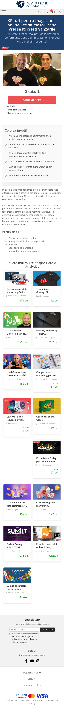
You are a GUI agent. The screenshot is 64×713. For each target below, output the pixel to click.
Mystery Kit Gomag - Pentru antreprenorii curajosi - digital (46, 332)
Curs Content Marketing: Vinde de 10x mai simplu (16, 332)
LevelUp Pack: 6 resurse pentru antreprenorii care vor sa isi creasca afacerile (16, 418)
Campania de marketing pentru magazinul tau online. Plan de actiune (46, 374)
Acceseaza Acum (32, 99)
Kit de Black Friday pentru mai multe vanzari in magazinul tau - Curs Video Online (46, 460)
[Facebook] (26, 660)
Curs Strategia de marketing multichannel (45, 504)
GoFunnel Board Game (45, 418)
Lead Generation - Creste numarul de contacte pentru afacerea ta (16, 374)
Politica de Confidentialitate (24, 640)
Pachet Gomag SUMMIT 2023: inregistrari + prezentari (14, 546)
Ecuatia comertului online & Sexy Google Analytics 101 (46, 546)
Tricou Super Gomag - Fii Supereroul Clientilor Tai (43, 290)
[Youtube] (32, 660)
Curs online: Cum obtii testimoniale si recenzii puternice (16, 504)
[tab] (32, 184)
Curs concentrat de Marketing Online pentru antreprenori (16, 290)
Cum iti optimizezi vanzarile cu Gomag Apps (16, 587)
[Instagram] (37, 660)
